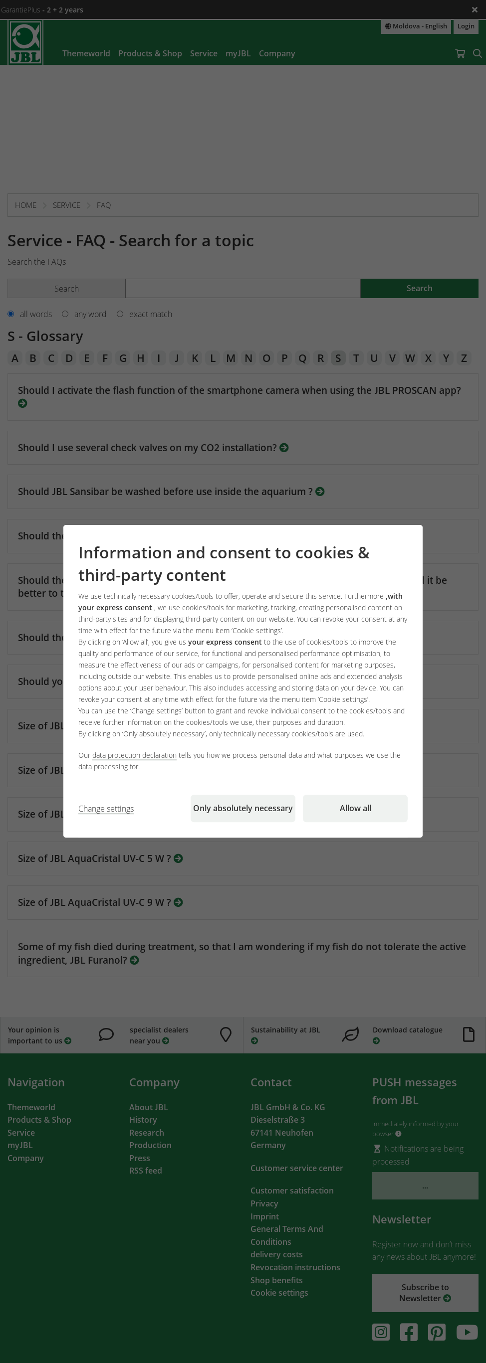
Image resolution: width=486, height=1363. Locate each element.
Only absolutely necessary (243, 808)
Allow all (355, 808)
